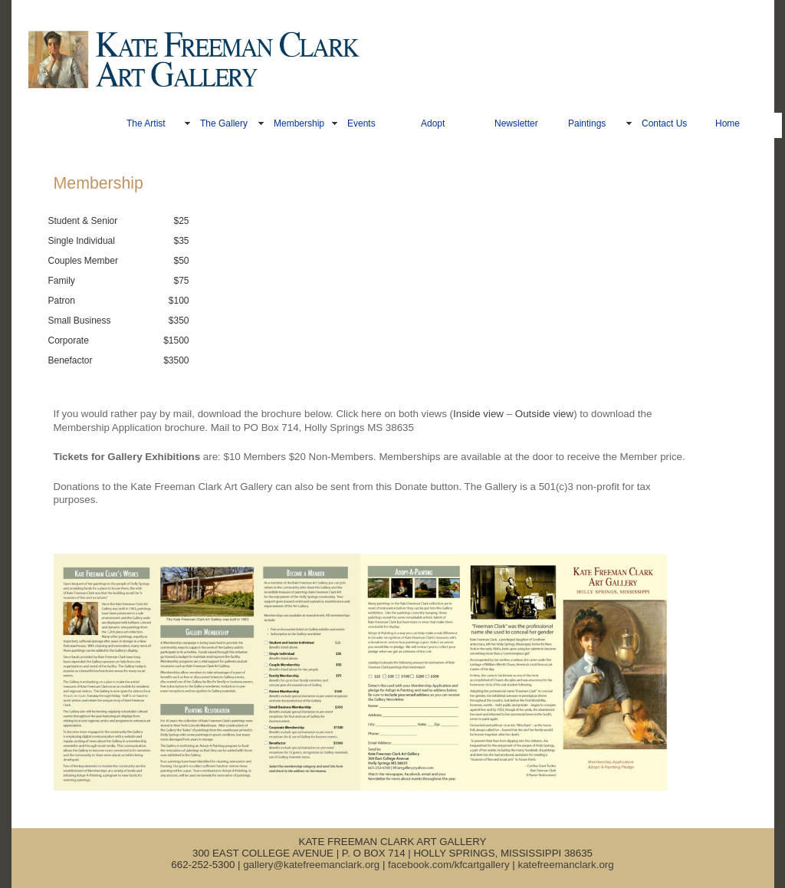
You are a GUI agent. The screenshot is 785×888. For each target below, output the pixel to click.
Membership (299, 123)
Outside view (544, 413)
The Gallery (224, 123)
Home (727, 123)
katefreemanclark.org (565, 864)
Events (361, 123)
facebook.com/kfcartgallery (449, 864)
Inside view (478, 413)
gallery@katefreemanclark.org (311, 864)
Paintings (587, 123)
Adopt (433, 123)
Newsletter (516, 123)
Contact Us (664, 123)
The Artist (146, 123)
